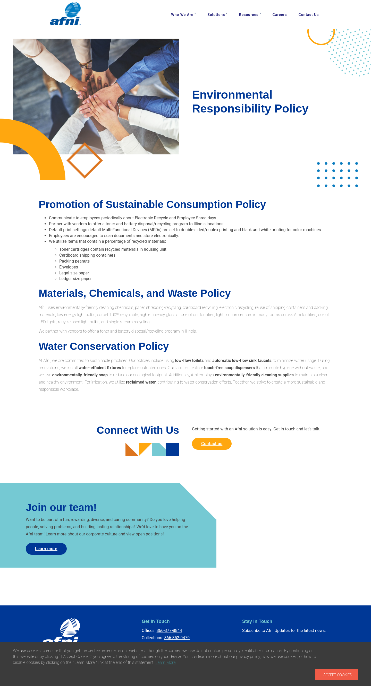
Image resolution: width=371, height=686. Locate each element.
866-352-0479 (177, 637)
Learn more (46, 548)
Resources (248, 15)
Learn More (165, 662)
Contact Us (309, 15)
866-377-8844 (169, 630)
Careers (280, 15)
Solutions (216, 15)
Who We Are (182, 15)
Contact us (211, 443)
